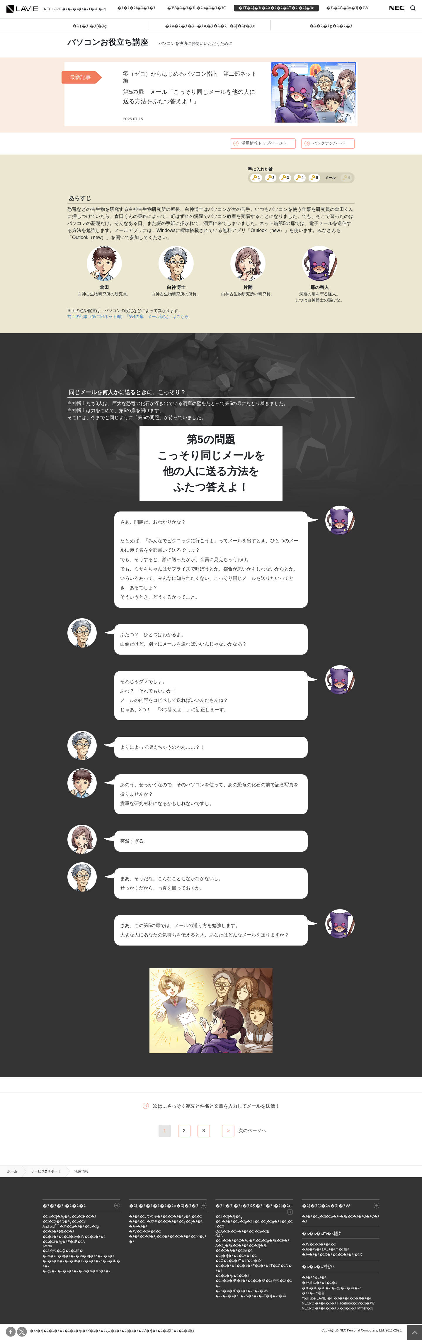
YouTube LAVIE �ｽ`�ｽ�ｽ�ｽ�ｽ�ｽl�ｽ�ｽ (337, 1298)
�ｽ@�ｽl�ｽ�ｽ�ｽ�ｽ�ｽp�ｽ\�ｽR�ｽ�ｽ (76, 1271)
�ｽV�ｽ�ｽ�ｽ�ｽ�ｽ (319, 1244)
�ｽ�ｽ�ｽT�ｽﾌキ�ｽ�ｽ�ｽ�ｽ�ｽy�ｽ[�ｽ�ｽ (166, 1221)
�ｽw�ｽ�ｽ (138, 1226)
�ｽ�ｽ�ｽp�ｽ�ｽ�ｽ (330, 25)
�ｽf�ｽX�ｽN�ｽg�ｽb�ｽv (64, 1221)
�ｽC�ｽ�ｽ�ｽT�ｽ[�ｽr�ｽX (238, 1261)
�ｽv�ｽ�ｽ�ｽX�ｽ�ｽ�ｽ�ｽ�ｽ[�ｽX (332, 1255)
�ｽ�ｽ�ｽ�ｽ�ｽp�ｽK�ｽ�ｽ (77, 1331)
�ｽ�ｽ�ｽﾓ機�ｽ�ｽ (58, 1231)
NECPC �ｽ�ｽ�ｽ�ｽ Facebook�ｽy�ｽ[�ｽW (338, 1303)
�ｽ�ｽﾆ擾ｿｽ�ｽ (314, 1277)
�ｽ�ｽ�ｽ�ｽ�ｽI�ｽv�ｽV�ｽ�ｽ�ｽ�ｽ (74, 1237)
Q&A (219, 1236)
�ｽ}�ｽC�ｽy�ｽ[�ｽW (347, 8)
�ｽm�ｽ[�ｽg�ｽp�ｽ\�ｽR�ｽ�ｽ (69, 1216)
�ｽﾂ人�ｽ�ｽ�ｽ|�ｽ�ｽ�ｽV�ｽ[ (126, 1331)
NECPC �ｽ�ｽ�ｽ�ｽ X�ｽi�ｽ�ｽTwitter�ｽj (337, 1308)
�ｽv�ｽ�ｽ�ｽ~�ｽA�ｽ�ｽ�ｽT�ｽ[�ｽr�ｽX (210, 25)
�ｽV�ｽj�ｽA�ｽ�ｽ (145, 1231)
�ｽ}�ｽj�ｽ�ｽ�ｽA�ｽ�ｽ (236, 1256)
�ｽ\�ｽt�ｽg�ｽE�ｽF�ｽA (63, 1242)
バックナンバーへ (329, 143)
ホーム (12, 1171)
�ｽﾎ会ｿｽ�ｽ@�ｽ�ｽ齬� (62, 1251)
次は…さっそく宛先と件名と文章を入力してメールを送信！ (216, 1106)
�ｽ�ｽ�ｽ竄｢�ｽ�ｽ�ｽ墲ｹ (173, 1331)
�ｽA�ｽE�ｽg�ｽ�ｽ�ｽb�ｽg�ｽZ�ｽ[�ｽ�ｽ (78, 1256)
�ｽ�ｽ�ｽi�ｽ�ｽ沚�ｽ (234, 1250)
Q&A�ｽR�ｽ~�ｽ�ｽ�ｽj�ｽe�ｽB (242, 1231)
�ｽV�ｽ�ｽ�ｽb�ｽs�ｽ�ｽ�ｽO (197, 8)
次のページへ (252, 1130)
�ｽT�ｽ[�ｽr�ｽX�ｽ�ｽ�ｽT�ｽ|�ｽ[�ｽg (276, 8)
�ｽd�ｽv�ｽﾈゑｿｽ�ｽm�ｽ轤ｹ (325, 1249)
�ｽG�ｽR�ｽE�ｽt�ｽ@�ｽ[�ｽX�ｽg (332, 1288)
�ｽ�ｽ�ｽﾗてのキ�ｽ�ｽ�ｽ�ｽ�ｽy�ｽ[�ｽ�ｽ (165, 1216)
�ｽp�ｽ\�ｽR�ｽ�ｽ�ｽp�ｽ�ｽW (241, 1291)
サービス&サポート (46, 1171)
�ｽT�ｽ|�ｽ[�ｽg (89, 25)
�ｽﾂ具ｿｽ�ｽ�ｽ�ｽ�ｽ (319, 1283)
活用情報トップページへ (264, 143)
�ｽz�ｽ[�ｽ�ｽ (42, 1331)
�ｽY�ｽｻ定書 (313, 1293)
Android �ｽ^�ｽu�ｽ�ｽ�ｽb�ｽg (70, 1226)
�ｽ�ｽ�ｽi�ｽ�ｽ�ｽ (136, 8)
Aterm (47, 1246)
